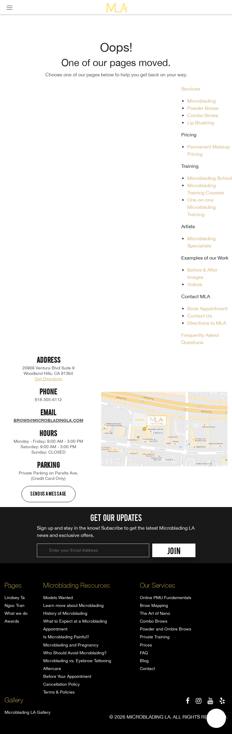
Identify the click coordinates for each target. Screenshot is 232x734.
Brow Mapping (154, 605)
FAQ (144, 652)
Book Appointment (207, 308)
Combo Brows (202, 115)
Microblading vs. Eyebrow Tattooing (77, 660)
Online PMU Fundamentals (165, 597)
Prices (146, 645)
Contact (147, 668)
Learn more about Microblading (73, 605)
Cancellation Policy (61, 684)
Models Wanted (58, 597)
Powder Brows (202, 108)
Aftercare (52, 668)
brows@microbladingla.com (48, 420)
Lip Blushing (200, 122)
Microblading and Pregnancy (70, 645)
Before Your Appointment (67, 676)
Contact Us (199, 315)
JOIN (174, 550)
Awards (12, 621)
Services (190, 88)
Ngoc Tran (14, 605)
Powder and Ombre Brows (165, 629)
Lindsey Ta (15, 597)
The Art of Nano (155, 613)
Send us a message (48, 493)
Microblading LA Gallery (27, 712)
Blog (144, 660)
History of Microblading (65, 613)
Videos (194, 284)
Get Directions (48, 378)
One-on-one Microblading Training (201, 207)
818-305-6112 (48, 399)
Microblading (201, 101)
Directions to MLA (206, 323)
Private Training (154, 636)
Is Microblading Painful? (66, 636)
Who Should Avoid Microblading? (75, 652)
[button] (216, 718)
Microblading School (209, 178)
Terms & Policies (59, 692)
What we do (16, 613)
